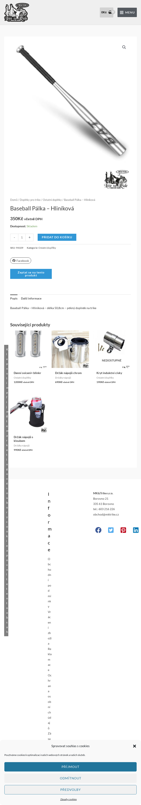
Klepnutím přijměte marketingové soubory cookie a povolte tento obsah (7, 491)
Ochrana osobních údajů (50, 701)
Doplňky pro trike (30, 199)
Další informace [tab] (31, 298)
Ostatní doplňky (52, 199)
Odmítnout (70, 778)
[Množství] (22, 237)
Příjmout (70, 767)
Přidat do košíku (57, 237)
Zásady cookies (68, 799)
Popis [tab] (13, 298)
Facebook (20, 260)
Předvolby (70, 789)
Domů (13, 199)
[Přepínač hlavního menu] (127, 12)
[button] (134, 746)
